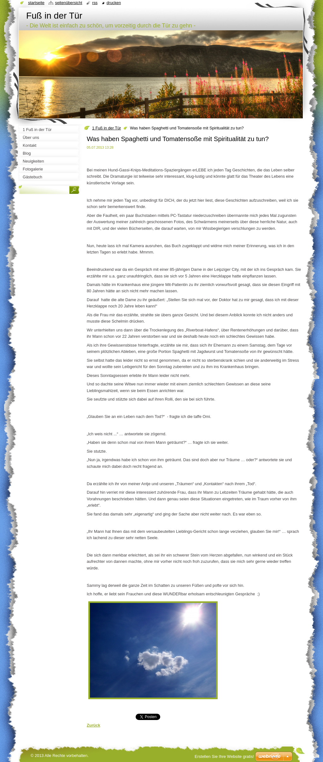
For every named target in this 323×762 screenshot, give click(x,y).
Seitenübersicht (68, 2)
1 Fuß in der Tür (106, 128)
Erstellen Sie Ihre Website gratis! (224, 756)
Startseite (36, 2)
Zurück (93, 725)
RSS (94, 2)
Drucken (114, 2)
